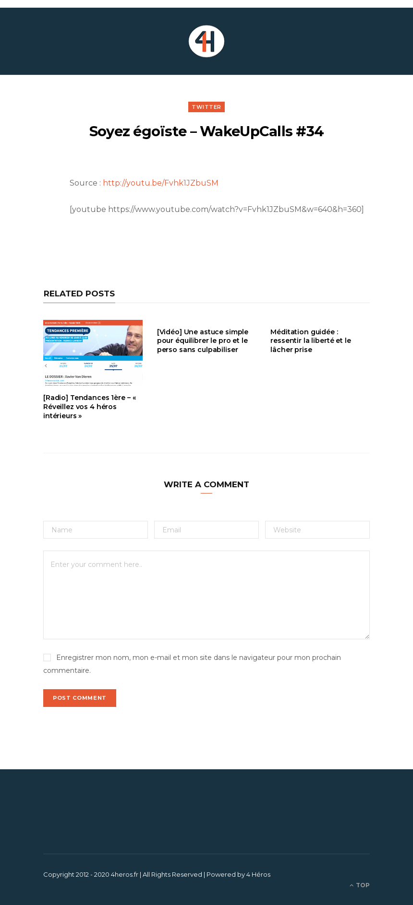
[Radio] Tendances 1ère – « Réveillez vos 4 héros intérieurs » (89, 406)
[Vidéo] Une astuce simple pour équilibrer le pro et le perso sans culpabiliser (203, 341)
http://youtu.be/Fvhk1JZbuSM (161, 183)
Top (360, 885)
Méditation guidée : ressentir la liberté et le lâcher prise (310, 341)
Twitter (206, 107)
